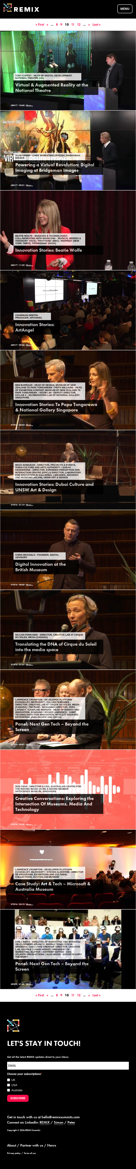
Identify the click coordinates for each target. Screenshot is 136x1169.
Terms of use (30, 1153)
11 (73, 24)
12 (79, 24)
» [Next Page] (89, 24)
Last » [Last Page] (97, 24)
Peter (71, 1122)
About (11, 1145)
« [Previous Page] (47, 24)
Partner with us (31, 1145)
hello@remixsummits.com (61, 1117)
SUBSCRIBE (17, 1098)
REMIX (45, 1122)
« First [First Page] (40, 24)
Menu (124, 9)
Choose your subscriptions (24, 1074)
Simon (58, 1122)
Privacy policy (14, 1153)
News (51, 1145)
